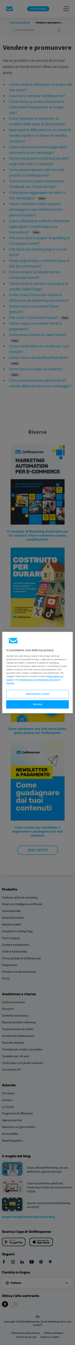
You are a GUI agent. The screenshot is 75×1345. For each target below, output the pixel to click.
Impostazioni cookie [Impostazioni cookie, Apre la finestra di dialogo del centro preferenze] (38, 694)
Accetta (37, 704)
